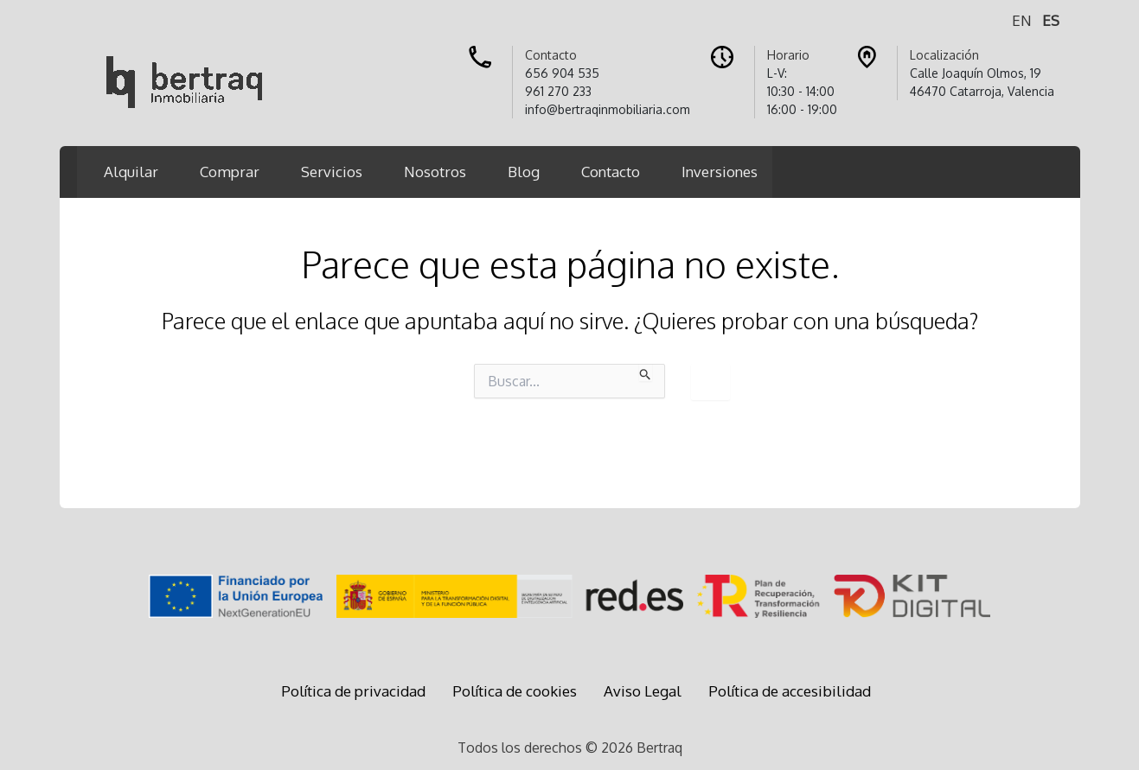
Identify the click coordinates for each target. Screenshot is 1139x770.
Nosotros (435, 171)
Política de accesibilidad (789, 691)
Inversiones (719, 171)
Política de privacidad (353, 691)
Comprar (229, 171)
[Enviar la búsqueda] (645, 372)
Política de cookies (514, 691)
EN (1022, 20)
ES (1050, 20)
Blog (524, 171)
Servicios (331, 171)
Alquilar (131, 171)
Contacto (610, 171)
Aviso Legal (642, 691)
